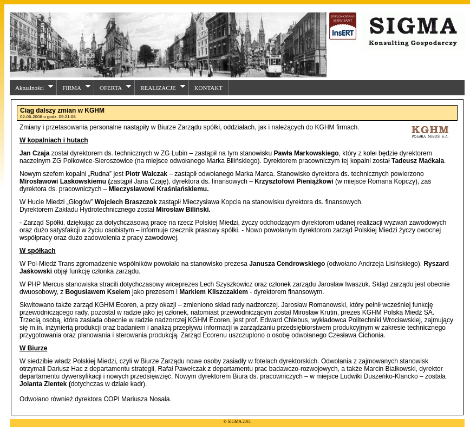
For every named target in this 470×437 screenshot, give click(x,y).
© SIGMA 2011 (237, 421)
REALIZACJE (162, 87)
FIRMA (76, 87)
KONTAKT (208, 87)
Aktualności (34, 87)
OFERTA (116, 87)
